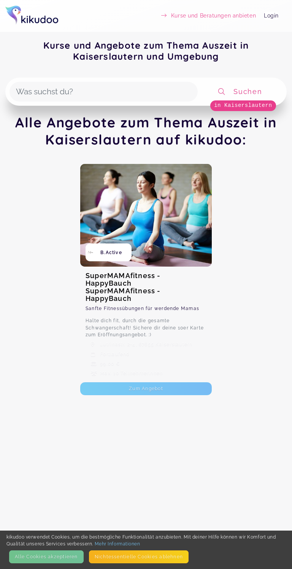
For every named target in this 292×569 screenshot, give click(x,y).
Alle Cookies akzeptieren (46, 556)
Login (271, 16)
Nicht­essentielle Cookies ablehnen (139, 556)
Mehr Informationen (117, 544)
